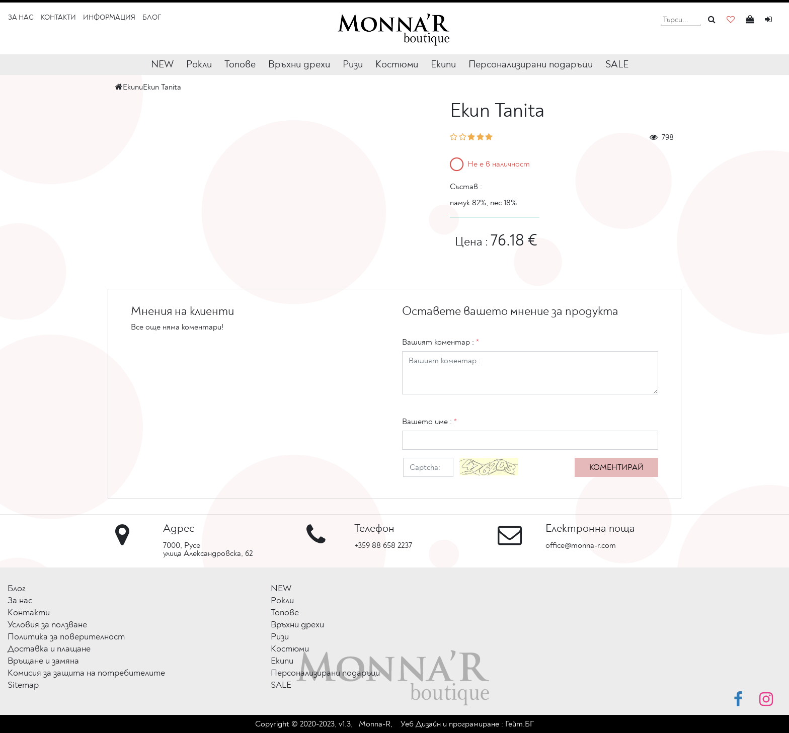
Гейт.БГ (519, 724)
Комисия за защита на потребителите (86, 673)
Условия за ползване (47, 624)
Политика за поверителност (66, 636)
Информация (109, 17)
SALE (616, 64)
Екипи (443, 64)
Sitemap (23, 685)
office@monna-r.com (580, 545)
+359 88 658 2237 (383, 545)
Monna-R (374, 724)
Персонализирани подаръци (530, 64)
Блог (151, 17)
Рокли (199, 64)
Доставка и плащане (49, 649)
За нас (21, 17)
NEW (162, 64)
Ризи (353, 64)
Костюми (396, 64)
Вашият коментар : (440, 342)
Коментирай (616, 467)
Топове (240, 64)
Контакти (58, 17)
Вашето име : (429, 422)
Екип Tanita (162, 87)
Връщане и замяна (43, 661)
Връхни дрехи (299, 64)
